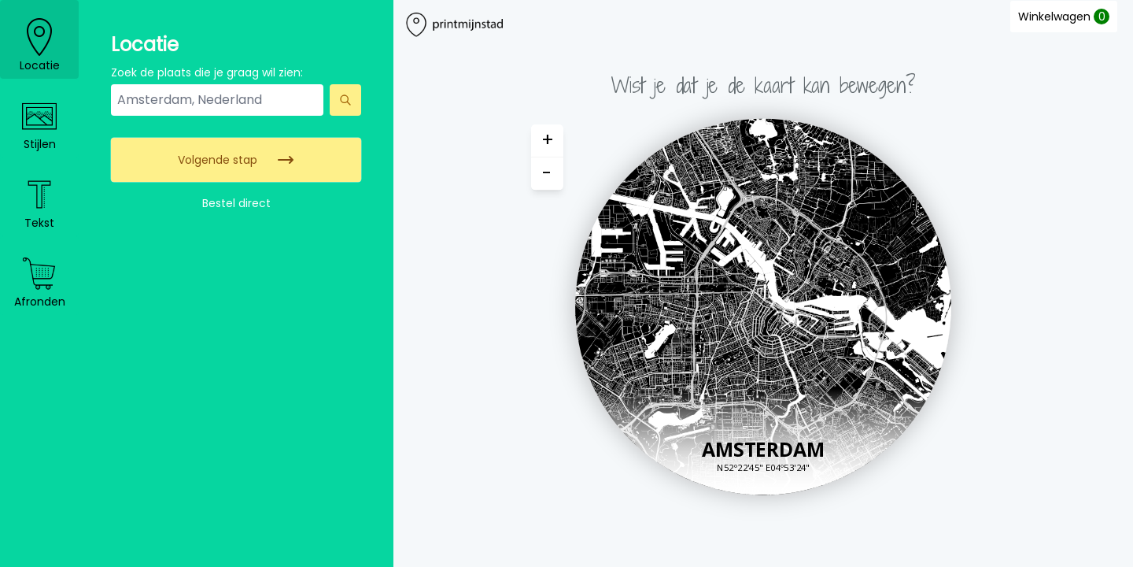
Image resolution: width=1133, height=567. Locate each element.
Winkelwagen (1063, 16)
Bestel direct (236, 203)
